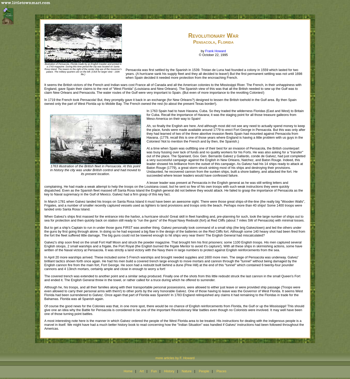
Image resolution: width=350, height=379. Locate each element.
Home (128, 371)
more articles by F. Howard (175, 358)
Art (141, 371)
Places (221, 371)
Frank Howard (215, 51)
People (204, 371)
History (169, 371)
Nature (186, 371)
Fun (154, 371)
